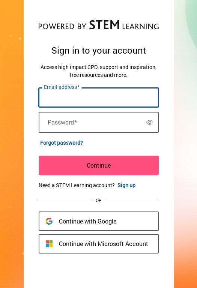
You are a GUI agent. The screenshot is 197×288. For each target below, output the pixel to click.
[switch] (149, 122)
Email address (62, 87)
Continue (99, 165)
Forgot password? (61, 142)
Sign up (126, 185)
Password (62, 122)
